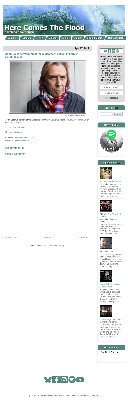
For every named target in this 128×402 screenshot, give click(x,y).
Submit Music (94, 38)
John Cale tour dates (16, 127)
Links (65, 38)
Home (48, 237)
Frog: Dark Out (106, 251)
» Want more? (111, 87)
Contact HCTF (116, 38)
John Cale (25, 141)
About (77, 38)
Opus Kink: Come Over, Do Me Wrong (110, 285)
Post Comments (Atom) (53, 246)
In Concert (16, 141)
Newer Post (11, 237)
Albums (12, 38)
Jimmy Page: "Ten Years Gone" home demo (111, 320)
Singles (27, 38)
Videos (53, 38)
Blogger (95, 395)
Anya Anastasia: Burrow (110, 181)
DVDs (40, 38)
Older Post (83, 237)
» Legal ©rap (111, 93)
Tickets (80, 120)
